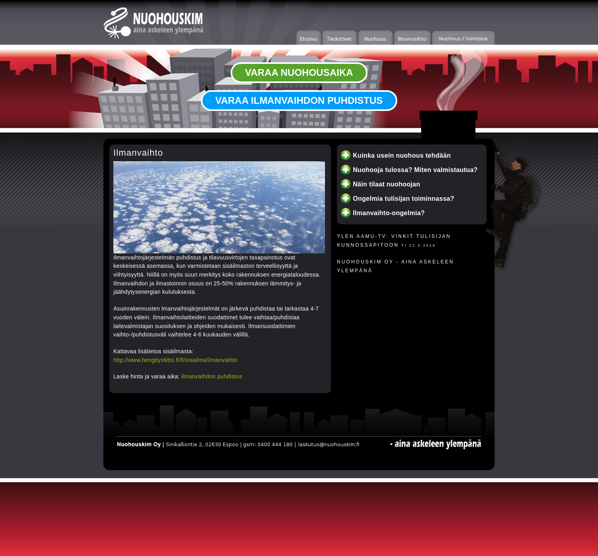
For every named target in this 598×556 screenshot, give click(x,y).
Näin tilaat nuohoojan (386, 184)
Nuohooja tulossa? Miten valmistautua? (415, 169)
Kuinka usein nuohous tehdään (402, 155)
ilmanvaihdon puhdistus (211, 376)
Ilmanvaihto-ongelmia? (389, 213)
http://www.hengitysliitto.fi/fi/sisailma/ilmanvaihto (175, 360)
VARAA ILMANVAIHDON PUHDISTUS (299, 100)
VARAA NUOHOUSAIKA (299, 72)
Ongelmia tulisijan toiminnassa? (403, 198)
